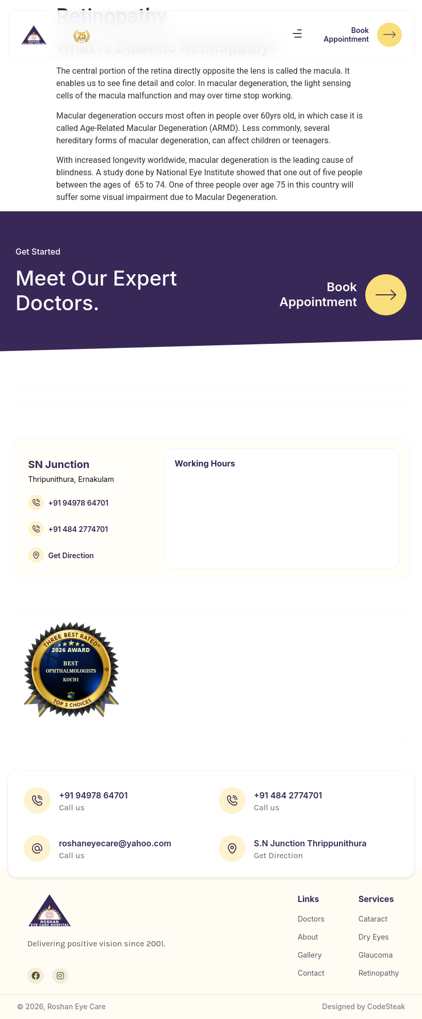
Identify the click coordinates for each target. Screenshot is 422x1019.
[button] (297, 35)
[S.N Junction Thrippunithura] (232, 848)
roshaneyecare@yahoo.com (115, 843)
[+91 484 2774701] (36, 529)
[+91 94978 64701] (36, 502)
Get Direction (71, 555)
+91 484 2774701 (78, 529)
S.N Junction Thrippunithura (310, 843)
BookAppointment (344, 35)
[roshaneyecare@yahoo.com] (37, 848)
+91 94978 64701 (78, 502)
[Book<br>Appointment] (388, 35)
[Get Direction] (36, 555)
